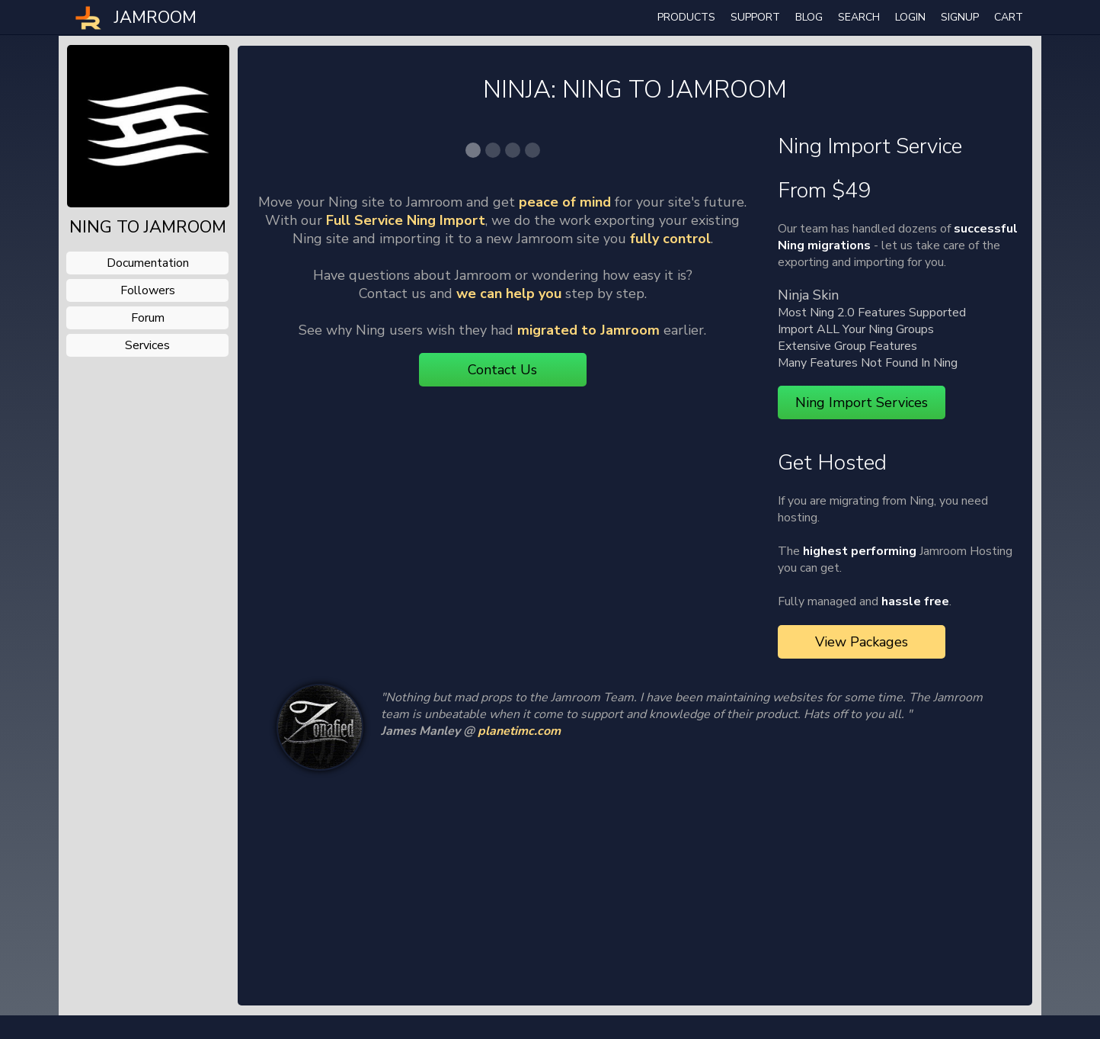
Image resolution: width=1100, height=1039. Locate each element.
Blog (809, 17)
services (147, 345)
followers (147, 290)
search (859, 17)
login (910, 17)
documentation (148, 263)
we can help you (508, 567)
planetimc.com (519, 760)
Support (755, 17)
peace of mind (565, 476)
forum (148, 317)
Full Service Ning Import (405, 494)
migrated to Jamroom (588, 604)
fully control (670, 512)
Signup (960, 17)
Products (686, 17)
